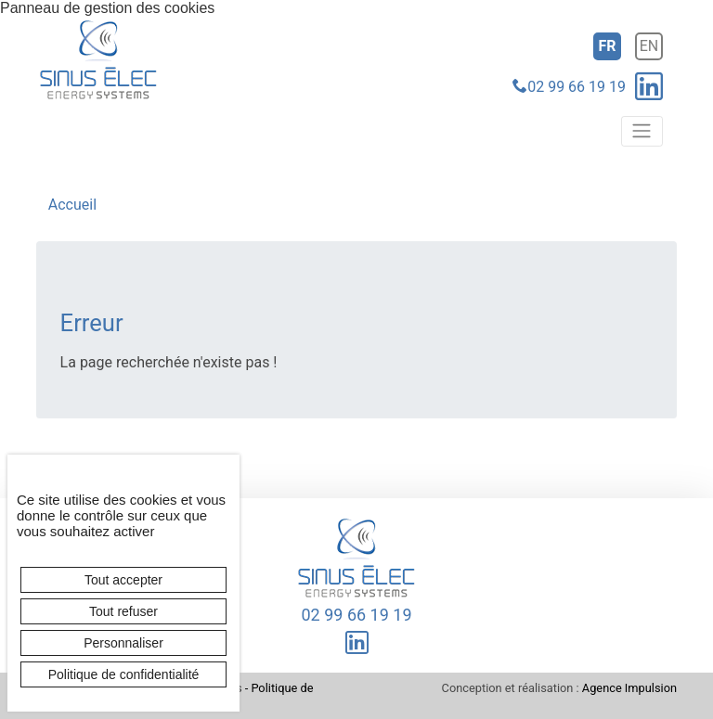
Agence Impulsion (629, 688)
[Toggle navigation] (642, 131)
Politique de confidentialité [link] (124, 674)
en (649, 46)
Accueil (72, 204)
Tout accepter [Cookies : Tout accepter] (123, 579)
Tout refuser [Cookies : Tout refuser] (123, 611)
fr (607, 46)
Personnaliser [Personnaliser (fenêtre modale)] (123, 643)
